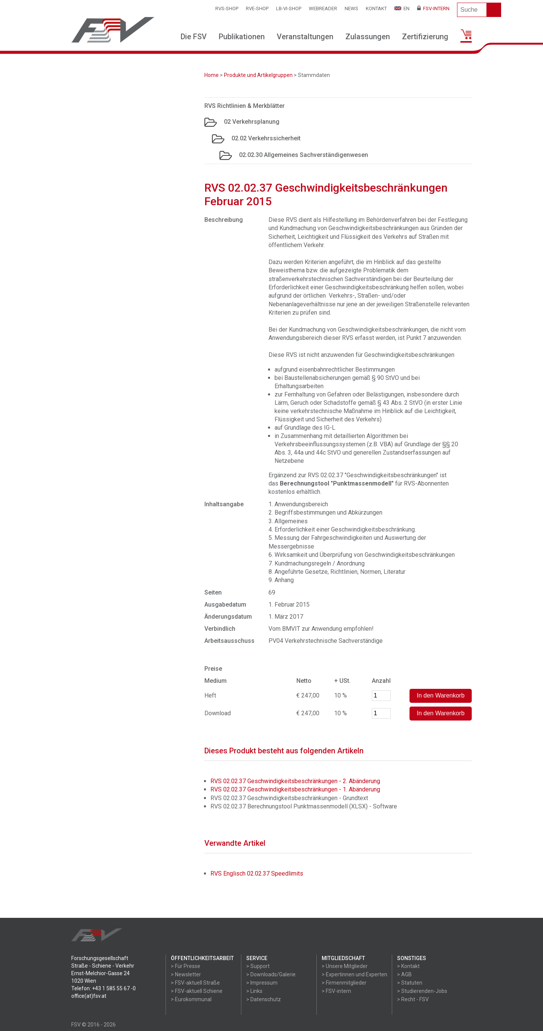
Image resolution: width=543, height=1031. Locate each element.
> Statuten (409, 983)
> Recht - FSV (413, 999)
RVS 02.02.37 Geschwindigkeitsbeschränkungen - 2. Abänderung (295, 781)
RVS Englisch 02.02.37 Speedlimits (256, 873)
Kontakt (376, 8)
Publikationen (242, 36)
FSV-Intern (433, 8)
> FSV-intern (336, 991)
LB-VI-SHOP (288, 8)
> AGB (404, 974)
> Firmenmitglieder (344, 983)
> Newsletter (186, 974)
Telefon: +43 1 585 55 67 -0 (103, 988)
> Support (258, 966)
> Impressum (262, 983)
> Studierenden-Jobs (422, 991)
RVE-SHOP (257, 8)
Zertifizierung (425, 36)
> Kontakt (408, 966)
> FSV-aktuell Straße (195, 983)
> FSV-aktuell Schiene (196, 991)
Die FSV (194, 36)
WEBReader (323, 8)
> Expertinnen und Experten (354, 974)
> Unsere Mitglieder (345, 966)
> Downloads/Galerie (271, 974)
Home (211, 75)
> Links (254, 991)
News (351, 8)
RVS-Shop (226, 8)
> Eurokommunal (191, 999)
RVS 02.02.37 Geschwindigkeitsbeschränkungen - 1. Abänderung (295, 789)
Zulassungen (367, 36)
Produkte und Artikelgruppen (258, 75)
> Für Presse (185, 966)
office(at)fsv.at (88, 996)
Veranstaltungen (305, 36)
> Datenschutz (263, 999)
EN (402, 8)
